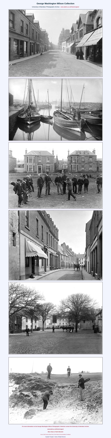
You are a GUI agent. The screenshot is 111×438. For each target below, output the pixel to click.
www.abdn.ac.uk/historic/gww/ (70, 7)
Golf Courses (46, 434)
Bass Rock (51, 434)
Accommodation (63, 434)
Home (41, 434)
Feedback (69, 434)
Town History (56, 434)
